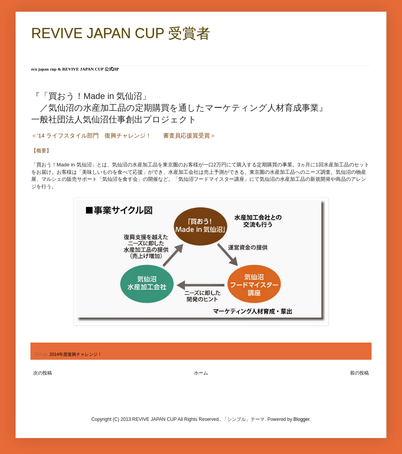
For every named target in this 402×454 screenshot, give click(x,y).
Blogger (301, 419)
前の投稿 (359, 373)
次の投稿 (42, 373)
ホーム (201, 373)
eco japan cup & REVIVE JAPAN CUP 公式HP (75, 69)
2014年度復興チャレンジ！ (76, 354)
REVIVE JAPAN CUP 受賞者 (120, 33)
